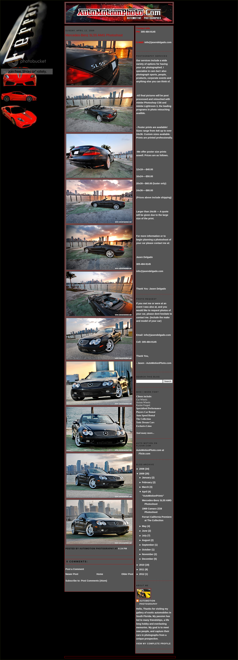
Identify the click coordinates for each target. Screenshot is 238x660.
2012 (141, 574)
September (148, 545)
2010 (141, 564)
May (144, 526)
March (145, 487)
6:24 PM (122, 548)
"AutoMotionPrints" (153, 495)
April (144, 491)
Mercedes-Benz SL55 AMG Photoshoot (94, 35)
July (144, 535)
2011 (141, 569)
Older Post (127, 574)
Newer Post (71, 574)
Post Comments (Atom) (94, 580)
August (146, 540)
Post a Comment (74, 569)
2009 (141, 473)
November (147, 554)
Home (100, 574)
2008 (141, 468)
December (147, 559)
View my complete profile (153, 643)
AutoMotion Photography (148, 602)
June (144, 530)
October (146, 549)
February (147, 482)
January (146, 477)
